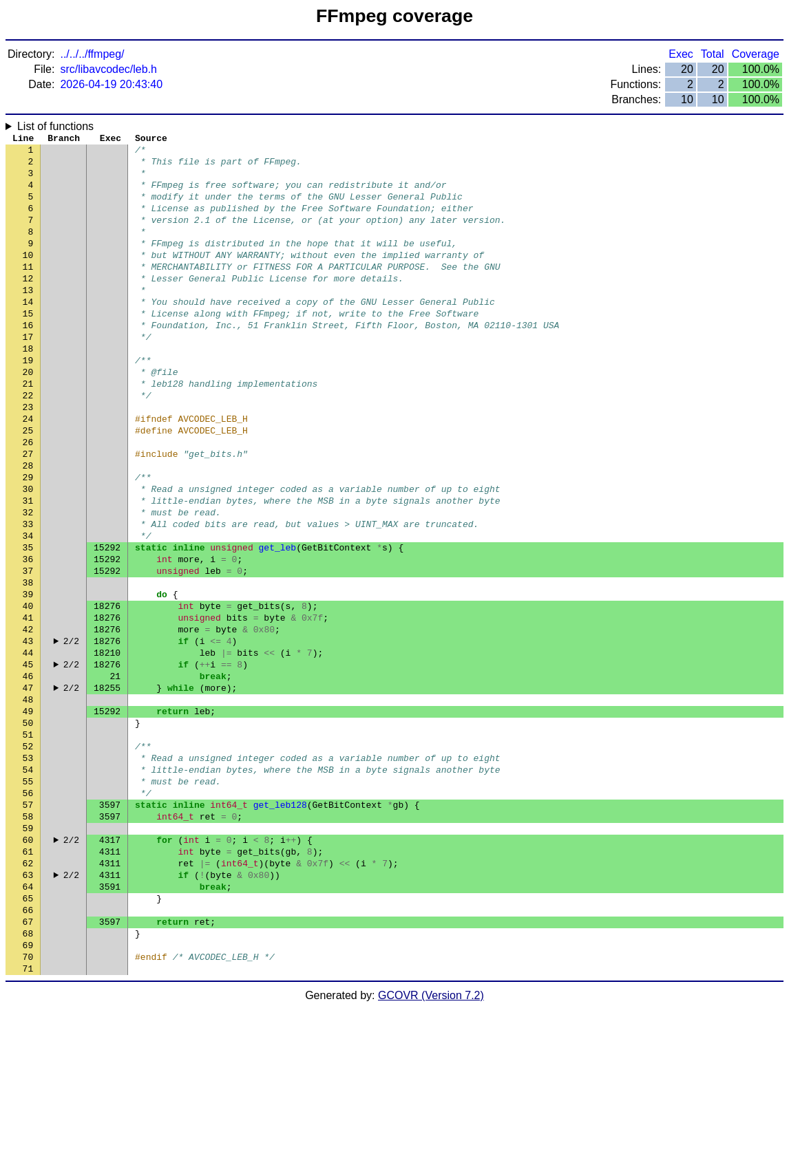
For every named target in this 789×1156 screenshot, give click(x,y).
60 (28, 965)
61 (28, 979)
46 (28, 773)
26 (28, 497)
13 (28, 318)
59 (28, 951)
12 (28, 305)
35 (28, 621)
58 (28, 938)
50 (28, 828)
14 (28, 332)
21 (28, 428)
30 (28, 552)
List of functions (55, 126)
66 (28, 1048)
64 (28, 1020)
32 (28, 580)
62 (28, 993)
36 (28, 635)
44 (28, 745)
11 (28, 291)
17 (28, 373)
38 (28, 662)
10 (28, 277)
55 (28, 896)
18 (28, 387)
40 (28, 690)
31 (28, 566)
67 (28, 1062)
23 (28, 456)
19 (28, 401)
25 (28, 484)
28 (28, 525)
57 (28, 924)
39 (28, 676)
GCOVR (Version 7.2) (431, 1144)
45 (28, 759)
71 (28, 1117)
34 (28, 607)
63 (28, 1006)
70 (28, 1103)
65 (28, 1034)
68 (28, 1075)
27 (28, 511)
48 (28, 800)
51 (28, 841)
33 (28, 594)
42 (28, 717)
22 (28, 442)
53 (28, 869)
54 (28, 883)
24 (28, 470)
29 (28, 539)
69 (28, 1089)
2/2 (71, 731)
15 (28, 346)
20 (28, 415)
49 (28, 814)
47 (28, 786)
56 (28, 910)
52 (28, 855)
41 (28, 704)
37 (28, 649)
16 (28, 360)
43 (28, 731)
